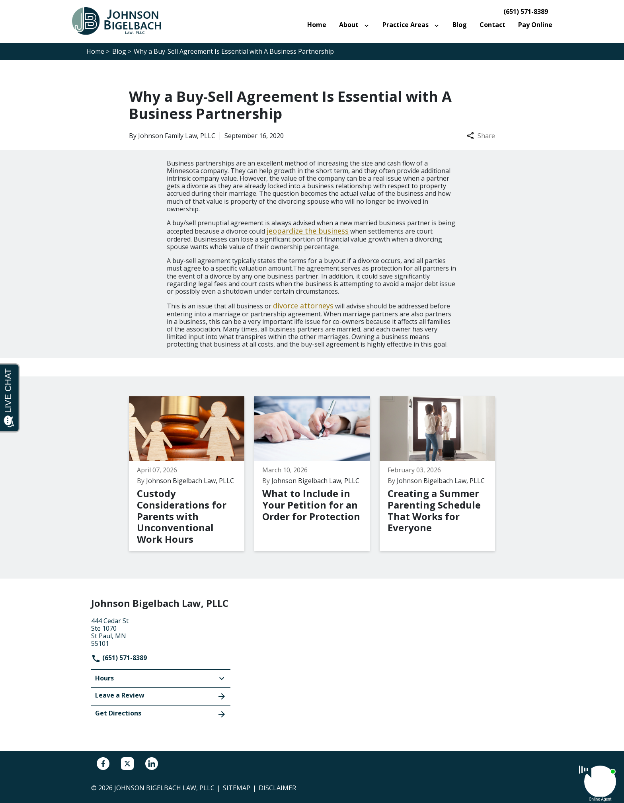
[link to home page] (121, 20)
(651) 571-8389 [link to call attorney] (525, 12)
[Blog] (459, 25)
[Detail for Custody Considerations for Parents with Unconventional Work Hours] (191, 473)
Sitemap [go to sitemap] (236, 788)
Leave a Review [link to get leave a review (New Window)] (160, 696)
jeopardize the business (308, 231)
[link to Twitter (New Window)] (127, 763)
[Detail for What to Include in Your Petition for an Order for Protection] (317, 473)
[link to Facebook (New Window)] (103, 763)
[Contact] (492, 25)
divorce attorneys (303, 305)
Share (481, 136)
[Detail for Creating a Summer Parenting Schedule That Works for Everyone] (442, 473)
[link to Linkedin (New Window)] (151, 763)
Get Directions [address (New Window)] (160, 714)
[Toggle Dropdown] (368, 25)
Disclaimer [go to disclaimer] (277, 788)
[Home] (316, 25)
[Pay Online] (535, 25)
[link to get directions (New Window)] (160, 631)
